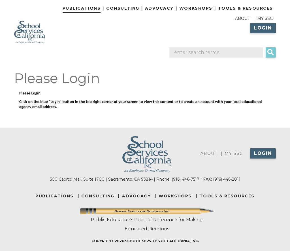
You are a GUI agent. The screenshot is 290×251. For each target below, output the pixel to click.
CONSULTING (97, 196)
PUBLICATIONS (54, 196)
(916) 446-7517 (185, 179)
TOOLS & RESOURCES (227, 196)
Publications (82, 8)
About (242, 18)
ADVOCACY (136, 196)
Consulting (122, 8)
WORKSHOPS (175, 196)
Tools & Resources (245, 8)
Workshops (195, 8)
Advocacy (159, 8)
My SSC (265, 18)
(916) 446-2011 (226, 179)
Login (263, 28)
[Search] (216, 52)
